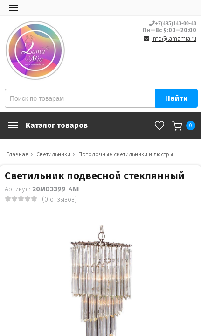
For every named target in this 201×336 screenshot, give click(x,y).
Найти (176, 98)
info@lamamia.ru (174, 38)
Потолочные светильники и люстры (125, 154)
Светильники (53, 154)
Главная (17, 154)
